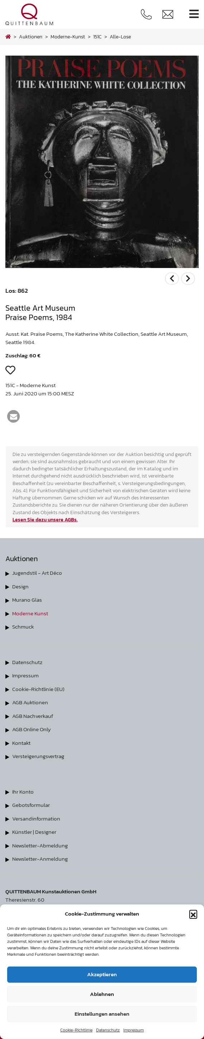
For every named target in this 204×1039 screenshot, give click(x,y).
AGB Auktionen (30, 702)
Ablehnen (102, 994)
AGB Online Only (31, 729)
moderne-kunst (68, 36)
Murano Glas (27, 600)
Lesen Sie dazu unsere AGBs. (45, 519)
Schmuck (23, 626)
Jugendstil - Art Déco (37, 573)
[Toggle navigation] (194, 14)
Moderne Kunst (30, 613)
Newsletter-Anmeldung (40, 859)
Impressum (133, 1030)
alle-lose (120, 36)
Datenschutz (108, 1030)
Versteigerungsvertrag (38, 756)
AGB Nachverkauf (32, 716)
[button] (193, 913)
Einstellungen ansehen (102, 1014)
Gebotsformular (31, 805)
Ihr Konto (23, 792)
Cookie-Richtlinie (76, 1030)
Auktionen (30, 36)
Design (20, 586)
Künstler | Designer (34, 832)
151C (97, 36)
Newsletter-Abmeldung (40, 845)
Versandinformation (36, 818)
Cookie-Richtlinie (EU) (38, 689)
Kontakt (21, 743)
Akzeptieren (102, 974)
